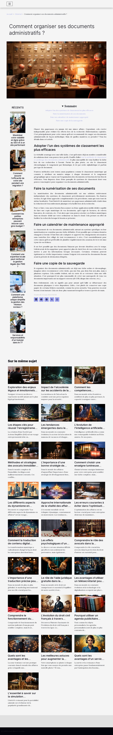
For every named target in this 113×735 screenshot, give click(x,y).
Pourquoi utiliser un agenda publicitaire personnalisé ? (86, 618)
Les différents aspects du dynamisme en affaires (21, 506)
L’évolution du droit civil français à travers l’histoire (55, 618)
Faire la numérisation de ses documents (69, 114)
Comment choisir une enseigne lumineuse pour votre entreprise (87, 465)
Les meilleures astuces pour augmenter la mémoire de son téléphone (55, 660)
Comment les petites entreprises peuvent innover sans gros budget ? (17, 219)
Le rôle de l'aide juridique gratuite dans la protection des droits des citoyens (56, 582)
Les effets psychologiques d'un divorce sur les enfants (55, 543)
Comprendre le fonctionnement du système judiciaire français (19, 620)
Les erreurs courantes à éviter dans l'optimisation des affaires (89, 506)
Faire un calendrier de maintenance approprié (69, 117)
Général (18, 14)
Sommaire (70, 106)
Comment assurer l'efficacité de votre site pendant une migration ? (17, 179)
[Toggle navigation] (10, 4)
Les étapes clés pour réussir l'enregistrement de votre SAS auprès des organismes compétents (23, 429)
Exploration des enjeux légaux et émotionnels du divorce (22, 390)
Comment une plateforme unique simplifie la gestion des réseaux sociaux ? (17, 300)
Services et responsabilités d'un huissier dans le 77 (17, 339)
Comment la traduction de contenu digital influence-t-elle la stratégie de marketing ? (23, 545)
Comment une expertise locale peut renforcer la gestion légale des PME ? (17, 260)
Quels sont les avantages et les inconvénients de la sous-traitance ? (20, 660)
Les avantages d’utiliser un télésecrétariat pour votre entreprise (89, 581)
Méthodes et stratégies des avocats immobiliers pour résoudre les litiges (22, 465)
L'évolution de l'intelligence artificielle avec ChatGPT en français (88, 429)
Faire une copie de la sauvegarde (69, 121)
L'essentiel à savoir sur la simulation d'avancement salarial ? (22, 696)
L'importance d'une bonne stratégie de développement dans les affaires (56, 467)
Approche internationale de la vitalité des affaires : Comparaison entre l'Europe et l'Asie (56, 507)
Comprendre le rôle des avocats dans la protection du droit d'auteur (88, 545)
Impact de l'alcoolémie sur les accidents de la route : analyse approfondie (55, 392)
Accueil (9, 14)
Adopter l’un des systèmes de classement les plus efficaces (69, 110)
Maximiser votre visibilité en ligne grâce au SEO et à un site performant (17, 140)
